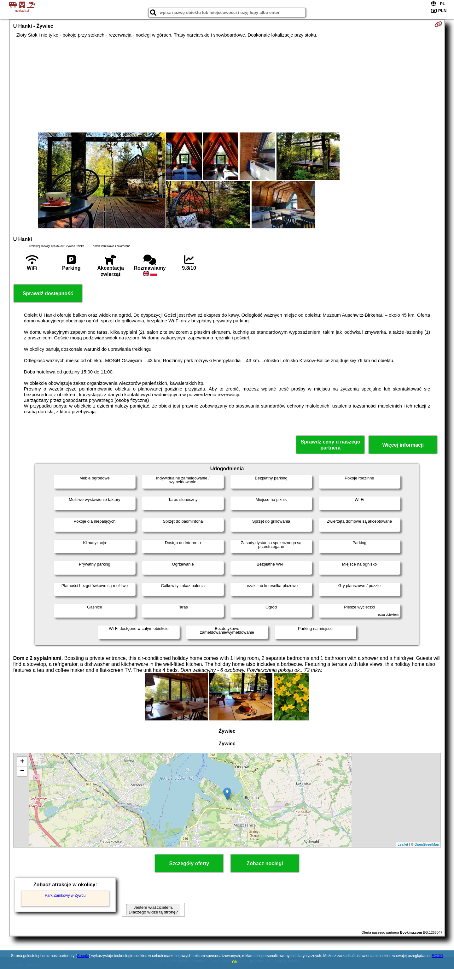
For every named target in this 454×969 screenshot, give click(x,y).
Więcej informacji (402, 445)
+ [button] (22, 761)
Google (83, 956)
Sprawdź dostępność (48, 293)
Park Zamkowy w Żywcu (65, 895)
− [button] (22, 771)
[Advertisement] (227, 85)
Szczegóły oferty (189, 863)
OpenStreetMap (427, 844)
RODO (437, 956)
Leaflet (403, 844)
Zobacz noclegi (265, 863)
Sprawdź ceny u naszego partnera (330, 444)
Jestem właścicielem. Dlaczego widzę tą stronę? (153, 909)
